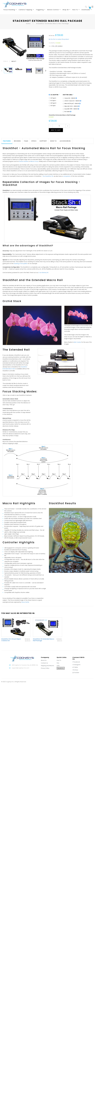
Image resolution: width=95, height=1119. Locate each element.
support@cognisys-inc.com (20, 664)
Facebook (77, 658)
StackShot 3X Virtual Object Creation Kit (11, 635)
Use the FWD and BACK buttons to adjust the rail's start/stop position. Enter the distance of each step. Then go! (16, 397)
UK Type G (53, 103)
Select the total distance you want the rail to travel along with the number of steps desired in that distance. (16, 407)
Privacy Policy (45, 664)
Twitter (76, 663)
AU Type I (53, 105)
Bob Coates (77, 338)
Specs (33, 137)
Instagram (77, 660)
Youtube (76, 668)
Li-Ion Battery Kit (43, 268)
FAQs (26, 137)
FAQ (58, 659)
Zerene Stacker (23, 157)
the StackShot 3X (48, 172)
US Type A (53, 98)
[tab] (6, 137)
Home (28, 23)
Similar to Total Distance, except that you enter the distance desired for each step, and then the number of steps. (16, 428)
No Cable (67, 111)
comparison (66, 172)
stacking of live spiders (20, 259)
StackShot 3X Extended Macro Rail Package (43, 635)
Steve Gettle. (25, 598)
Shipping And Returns (47, 661)
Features (7, 137)
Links (58, 661)
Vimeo (76, 666)
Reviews (17, 137)
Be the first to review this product (59, 39)
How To (53, 137)
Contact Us (44, 659)
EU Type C (53, 100)
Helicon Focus (34, 157)
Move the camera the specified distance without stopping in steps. (15, 437)
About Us (43, 656)
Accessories (65, 137)
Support (43, 137)
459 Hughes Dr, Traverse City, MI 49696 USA (25, 661)
